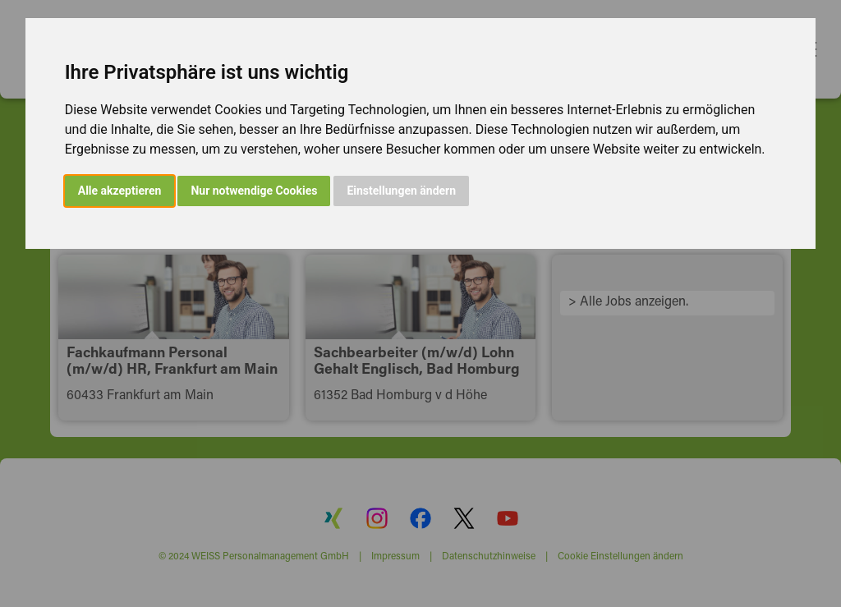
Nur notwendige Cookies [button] (254, 190)
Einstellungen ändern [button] (401, 190)
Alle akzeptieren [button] (120, 190)
